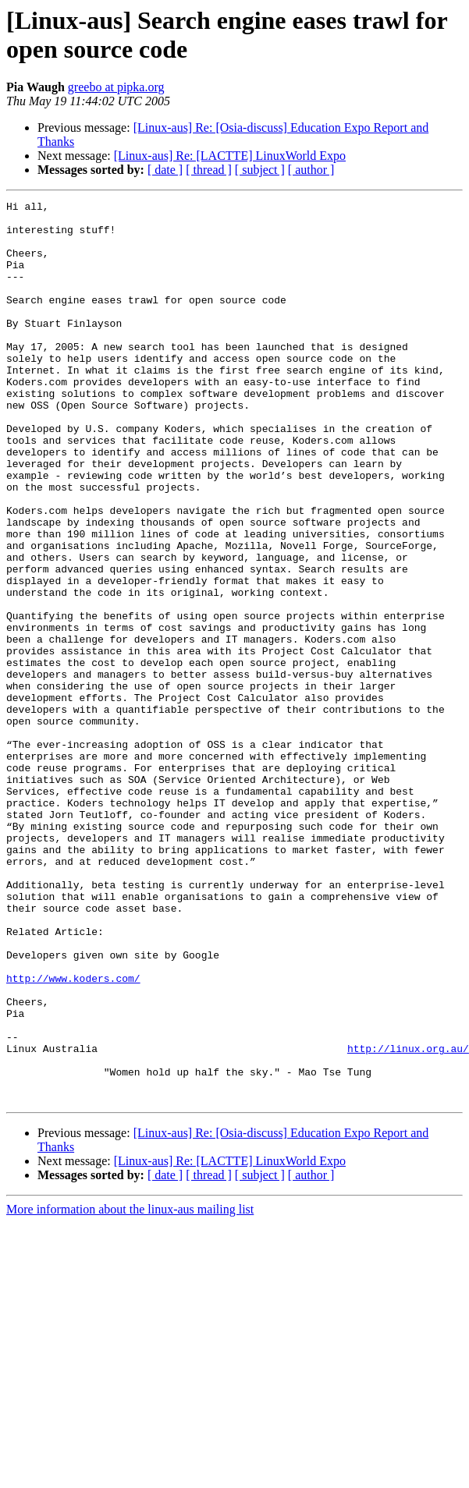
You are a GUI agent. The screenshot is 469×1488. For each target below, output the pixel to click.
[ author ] (311, 169)
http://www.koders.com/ (73, 1135)
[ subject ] (260, 169)
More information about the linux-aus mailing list (130, 1389)
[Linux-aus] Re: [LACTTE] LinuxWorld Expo (230, 155)
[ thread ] (209, 169)
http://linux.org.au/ (408, 1219)
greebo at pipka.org (116, 87)
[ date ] (165, 169)
